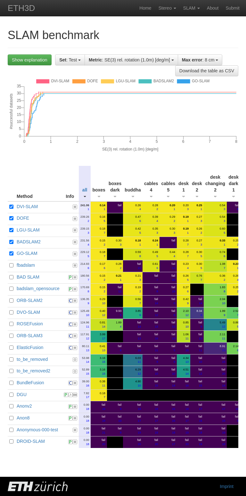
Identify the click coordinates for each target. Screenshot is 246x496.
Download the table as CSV (206, 70)
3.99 (102, 336)
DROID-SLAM (31, 441)
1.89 (119, 324)
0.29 (173, 219)
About (213, 8)
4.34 (186, 360)
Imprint (227, 486)
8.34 (199, 313)
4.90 (138, 383)
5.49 (223, 324)
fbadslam (26, 265)
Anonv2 (24, 406)
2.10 (186, 313)
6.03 (138, 360)
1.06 (186, 336)
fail (120, 207)
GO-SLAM (27, 253)
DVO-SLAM (28, 312)
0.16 (102, 219)
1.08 (223, 266)
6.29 (138, 371)
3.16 (102, 360)
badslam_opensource (38, 288)
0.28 (155, 207)
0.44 (173, 254)
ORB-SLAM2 (30, 300)
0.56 (138, 301)
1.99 (223, 313)
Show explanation (29, 59)
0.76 (199, 277)
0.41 (102, 348)
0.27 (199, 219)
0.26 (138, 207)
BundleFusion (30, 382)
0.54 (223, 207)
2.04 (223, 301)
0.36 (223, 277)
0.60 (223, 230)
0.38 (102, 383)
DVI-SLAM (27, 206)
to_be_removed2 (33, 370)
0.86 (236, 324)
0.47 (138, 219)
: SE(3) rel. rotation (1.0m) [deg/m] (131, 59)
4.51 (186, 371)
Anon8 (23, 417)
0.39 (155, 219)
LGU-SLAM (28, 229)
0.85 (186, 324)
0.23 (186, 266)
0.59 (138, 254)
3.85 (138, 313)
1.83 (223, 289)
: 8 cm (200, 59)
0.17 (102, 266)
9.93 (119, 313)
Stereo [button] (167, 8)
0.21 (138, 277)
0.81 (102, 324)
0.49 (155, 254)
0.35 (155, 230)
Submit (233, 8)
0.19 (138, 289)
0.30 (173, 230)
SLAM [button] (191, 8)
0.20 (186, 207)
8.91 (223, 348)
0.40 (102, 313)
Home (145, 8)
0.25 (236, 242)
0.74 (223, 254)
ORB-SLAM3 (30, 335)
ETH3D (21, 8)
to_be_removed (32, 359)
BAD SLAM (28, 277)
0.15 (102, 242)
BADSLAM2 (29, 241)
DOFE (23, 218)
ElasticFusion (30, 347)
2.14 (236, 348)
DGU (22, 394)
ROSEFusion (30, 323)
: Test (70, 59)
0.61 (155, 266)
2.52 (236, 313)
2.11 (223, 336)
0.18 (102, 230)
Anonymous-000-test (37, 429)
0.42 (138, 230)
